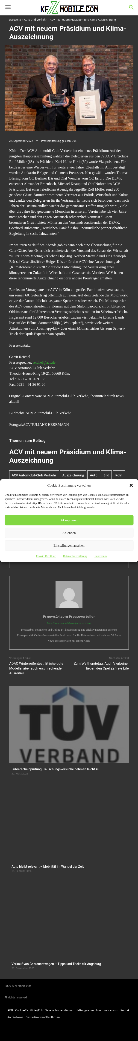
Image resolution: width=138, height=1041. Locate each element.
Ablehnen (69, 533)
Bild (106, 475)
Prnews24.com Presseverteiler (69, 616)
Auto (93, 475)
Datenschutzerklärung (75, 555)
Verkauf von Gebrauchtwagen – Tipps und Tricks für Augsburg (56, 964)
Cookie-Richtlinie (46, 555)
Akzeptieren (69, 520)
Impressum (100, 555)
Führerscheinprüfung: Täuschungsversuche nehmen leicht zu (55, 769)
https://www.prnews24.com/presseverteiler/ (69, 623)
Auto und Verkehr (35, 20)
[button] (131, 485)
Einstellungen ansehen (69, 545)
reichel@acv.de (44, 362)
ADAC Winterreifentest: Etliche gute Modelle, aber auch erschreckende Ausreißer (36, 668)
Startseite (15, 20)
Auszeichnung (73, 475)
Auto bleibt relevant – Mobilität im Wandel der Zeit (48, 866)
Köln (118, 475)
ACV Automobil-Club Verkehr (34, 475)
